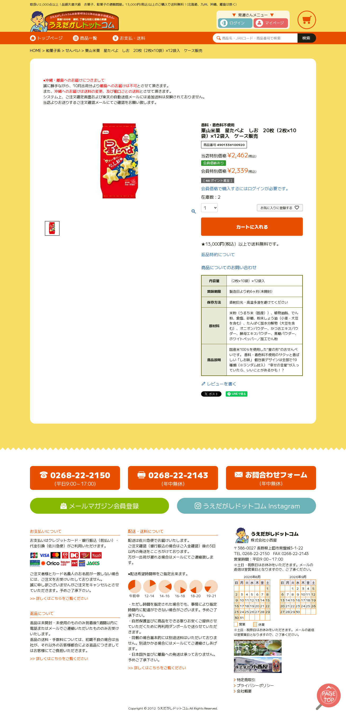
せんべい (72, 50)
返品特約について (218, 254)
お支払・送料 (132, 38)
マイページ (274, 22)
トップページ (50, 38)
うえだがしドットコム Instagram (251, 505)
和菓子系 (53, 50)
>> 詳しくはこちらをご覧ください (59, 598)
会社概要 (244, 691)
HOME (35, 50)
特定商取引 (246, 679)
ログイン (237, 22)
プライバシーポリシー (255, 685)
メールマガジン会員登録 (104, 505)
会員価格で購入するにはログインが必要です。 (245, 188)
